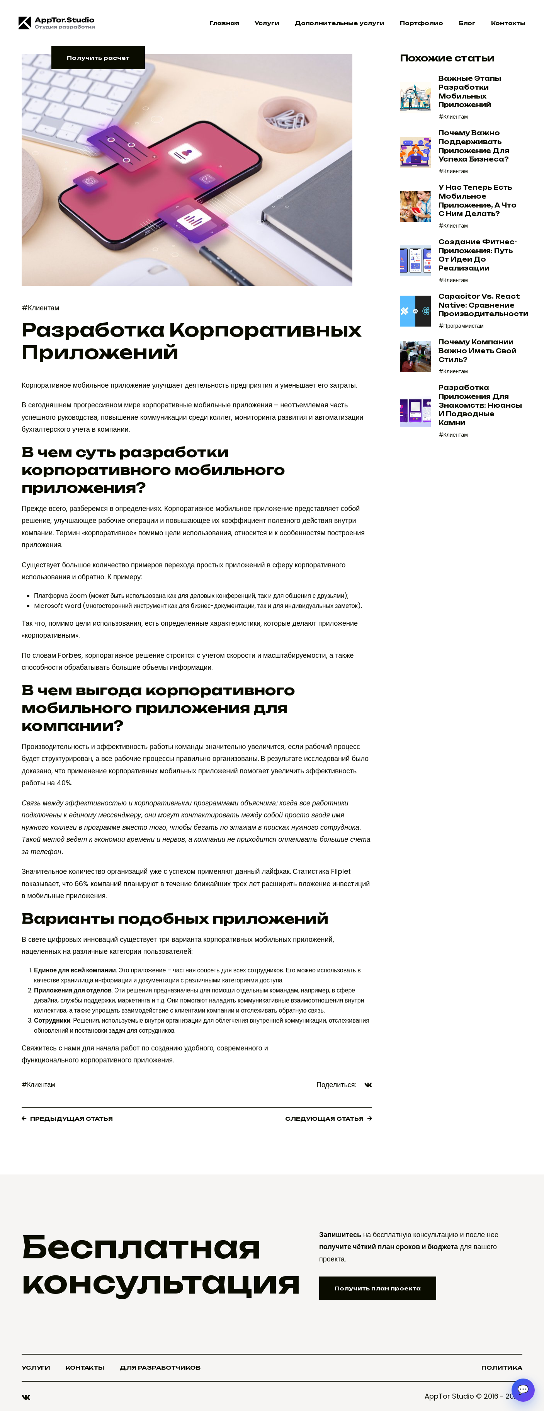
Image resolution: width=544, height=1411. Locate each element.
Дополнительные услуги (339, 23)
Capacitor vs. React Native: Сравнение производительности (483, 305)
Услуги (267, 23)
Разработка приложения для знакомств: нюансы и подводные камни (480, 405)
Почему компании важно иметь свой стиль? (478, 350)
